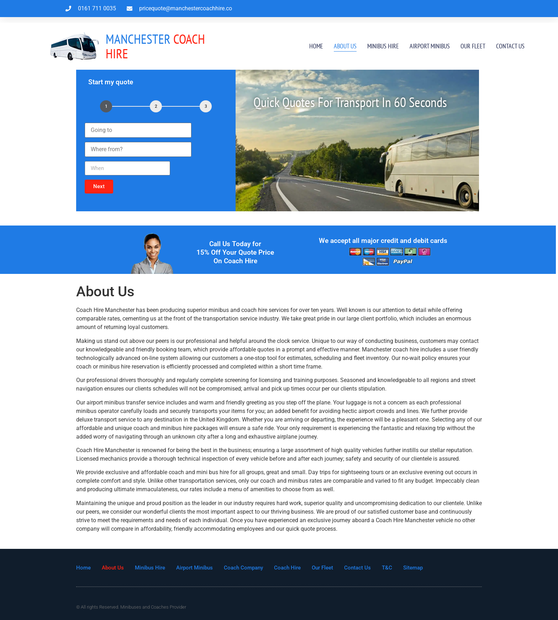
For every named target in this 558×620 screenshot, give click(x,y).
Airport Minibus (430, 46)
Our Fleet (472, 46)
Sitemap (413, 568)
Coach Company (243, 568)
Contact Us (510, 46)
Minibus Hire (383, 46)
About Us (345, 46)
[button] (99, 187)
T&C (387, 568)
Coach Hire (155, 46)
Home (316, 46)
